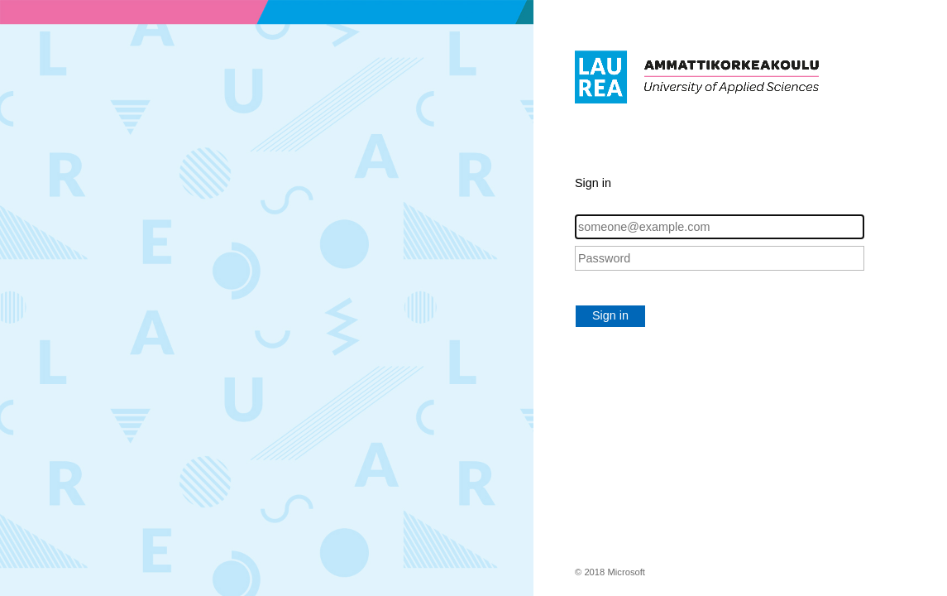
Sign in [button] (610, 315)
